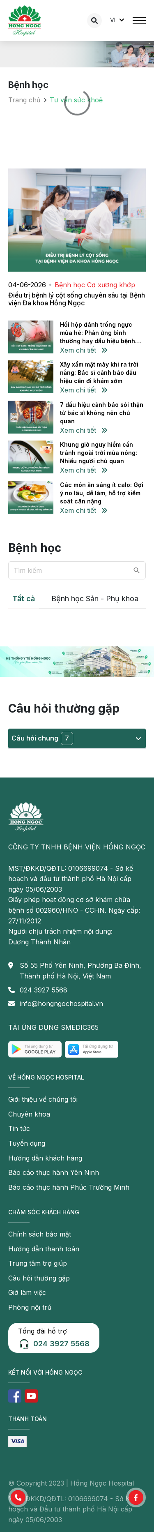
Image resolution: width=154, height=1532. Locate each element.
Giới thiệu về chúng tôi (43, 1099)
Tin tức (19, 1128)
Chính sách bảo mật (39, 1234)
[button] (18, 1497)
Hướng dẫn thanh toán (43, 1249)
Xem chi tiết (83, 350)
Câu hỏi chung (76, 738)
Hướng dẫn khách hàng (45, 1158)
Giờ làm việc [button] (27, 1292)
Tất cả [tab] (23, 598)
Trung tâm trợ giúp (37, 1263)
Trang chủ (24, 100)
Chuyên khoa (29, 1114)
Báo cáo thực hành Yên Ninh (53, 1172)
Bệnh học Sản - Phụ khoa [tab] (94, 598)
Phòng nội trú (29, 1307)
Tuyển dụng (26, 1143)
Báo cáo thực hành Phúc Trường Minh (68, 1187)
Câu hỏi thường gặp (39, 1278)
